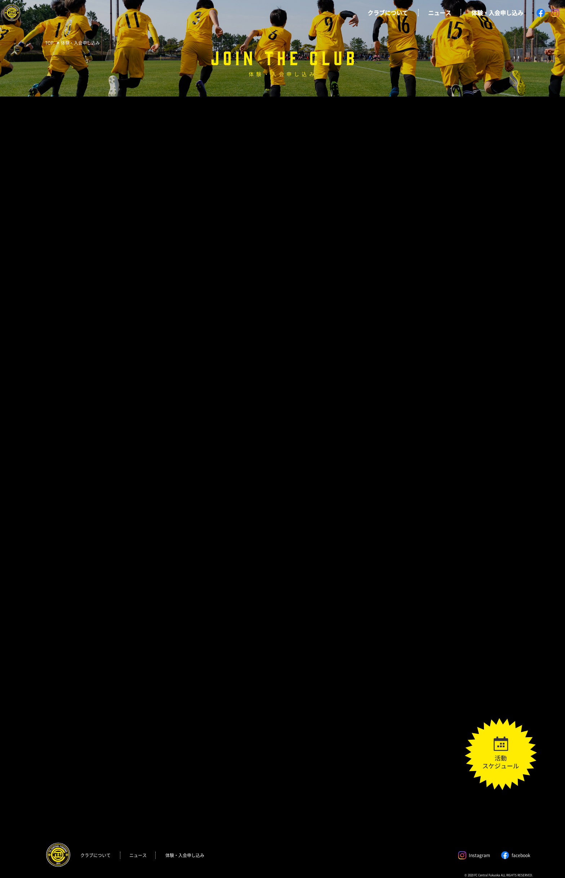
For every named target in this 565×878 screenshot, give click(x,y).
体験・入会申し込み (497, 12)
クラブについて (388, 12)
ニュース (439, 12)
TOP (49, 43)
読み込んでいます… (282, 482)
